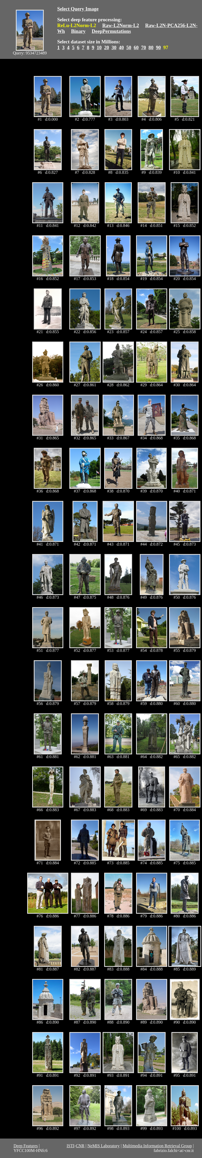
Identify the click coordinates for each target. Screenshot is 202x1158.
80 (150, 47)
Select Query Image (78, 9)
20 (106, 47)
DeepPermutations (111, 31)
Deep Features (25, 1146)
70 (143, 47)
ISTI (70, 1146)
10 (99, 47)
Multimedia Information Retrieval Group (157, 1146)
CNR (80, 1146)
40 (121, 47)
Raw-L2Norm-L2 (120, 25)
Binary (78, 31)
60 (136, 47)
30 (114, 47)
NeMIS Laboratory (103, 1146)
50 (128, 47)
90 (158, 47)
